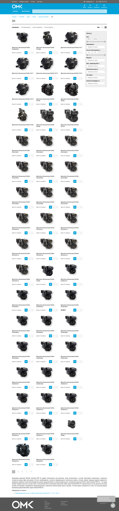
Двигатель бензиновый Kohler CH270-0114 (45, 254)
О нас (45, 501)
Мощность (89, 57)
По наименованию (25, 27)
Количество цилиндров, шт (93, 80)
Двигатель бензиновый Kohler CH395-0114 (45, 408)
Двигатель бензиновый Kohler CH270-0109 (70, 202)
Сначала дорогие (48, 27)
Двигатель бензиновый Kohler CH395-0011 (21, 305)
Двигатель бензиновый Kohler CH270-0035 (45, 202)
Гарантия (46, 504)
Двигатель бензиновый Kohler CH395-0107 (21, 383)
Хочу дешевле (64, 501)
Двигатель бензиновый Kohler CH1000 (45, 48)
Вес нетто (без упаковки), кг (93, 50)
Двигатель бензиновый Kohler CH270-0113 (21, 254)
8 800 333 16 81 (102, 1)
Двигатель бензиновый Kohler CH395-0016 (21, 331)
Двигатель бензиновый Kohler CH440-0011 (45, 460)
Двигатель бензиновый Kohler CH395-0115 (70, 408)
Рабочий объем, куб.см (92, 69)
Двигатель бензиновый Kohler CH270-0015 (21, 177)
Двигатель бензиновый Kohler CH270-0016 (45, 177)
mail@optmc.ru (90, 1)
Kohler (34, 17)
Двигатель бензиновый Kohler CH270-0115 (70, 254)
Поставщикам (64, 504)
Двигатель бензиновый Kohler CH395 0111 (70, 280)
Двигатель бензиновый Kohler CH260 (45, 125)
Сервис (46, 506)
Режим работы (48, 508)
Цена (87, 36)
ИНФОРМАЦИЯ (26, 11)
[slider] (87, 41)
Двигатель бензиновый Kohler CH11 (71, 47)
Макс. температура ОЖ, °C (92, 63)
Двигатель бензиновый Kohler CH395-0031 (21, 357)
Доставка (39, 1)
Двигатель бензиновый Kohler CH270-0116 (21, 280)
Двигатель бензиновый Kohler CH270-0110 (21, 228)
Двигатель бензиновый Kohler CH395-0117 (45, 434)
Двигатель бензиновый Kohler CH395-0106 (70, 357)
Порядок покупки (24, 1)
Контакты (14, 1)
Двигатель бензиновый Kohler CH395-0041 (45, 357)
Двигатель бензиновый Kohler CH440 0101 (21, 460)
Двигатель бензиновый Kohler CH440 (70, 434)
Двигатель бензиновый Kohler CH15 (22, 99)
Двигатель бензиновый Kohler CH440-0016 (21, 48)
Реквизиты (47, 503)
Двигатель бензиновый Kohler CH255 (70, 99)
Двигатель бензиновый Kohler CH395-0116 (21, 434)
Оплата (33, 1)
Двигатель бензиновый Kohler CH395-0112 (70, 383)
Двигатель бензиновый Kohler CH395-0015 (70, 305)
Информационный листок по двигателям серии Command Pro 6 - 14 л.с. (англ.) (37, 493)
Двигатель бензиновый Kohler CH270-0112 (70, 228)
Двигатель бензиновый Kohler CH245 (45, 99)
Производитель (90, 44)
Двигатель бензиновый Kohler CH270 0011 (21, 151)
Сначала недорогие (37, 27)
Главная (14, 17)
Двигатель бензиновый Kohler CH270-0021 (70, 177)
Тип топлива (89, 75)
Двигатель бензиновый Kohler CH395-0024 (70, 331)
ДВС (28, 17)
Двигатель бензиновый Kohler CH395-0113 (21, 408)
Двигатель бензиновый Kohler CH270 (70, 125)
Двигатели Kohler (44, 17)
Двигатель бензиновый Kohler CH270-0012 (45, 151)
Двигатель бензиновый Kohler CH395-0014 (45, 305)
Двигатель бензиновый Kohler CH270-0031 (21, 202)
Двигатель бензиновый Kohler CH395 (45, 280)
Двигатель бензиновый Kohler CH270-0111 (45, 228)
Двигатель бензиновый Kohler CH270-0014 (70, 151)
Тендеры (63, 503)
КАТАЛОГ (15, 11)
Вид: (98, 27)
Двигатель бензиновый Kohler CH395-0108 (45, 383)
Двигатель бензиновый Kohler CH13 (47, 73)
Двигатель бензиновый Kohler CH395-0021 (45, 331)
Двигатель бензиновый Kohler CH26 (22, 125)
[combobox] (69, 11)
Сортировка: (15, 27)
